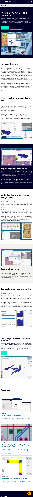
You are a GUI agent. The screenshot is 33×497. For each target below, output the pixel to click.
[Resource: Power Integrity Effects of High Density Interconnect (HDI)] (16, 440)
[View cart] (28, 2)
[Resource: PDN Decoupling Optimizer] (16, 408)
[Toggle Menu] (2, 2)
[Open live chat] (29, 493)
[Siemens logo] (7, 1)
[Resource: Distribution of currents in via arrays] (16, 471)
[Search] (25, 2)
